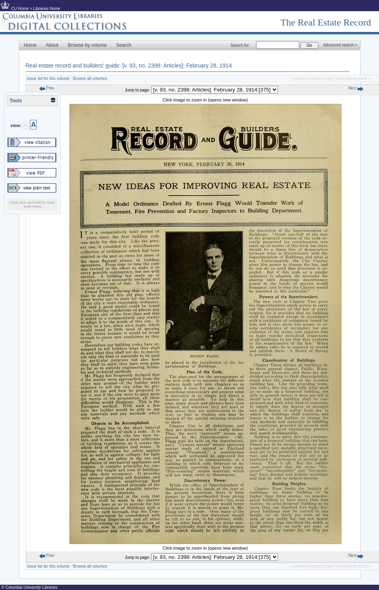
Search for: (240, 45)
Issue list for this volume (48, 78)
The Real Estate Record (325, 22)
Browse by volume (87, 45)
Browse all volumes (90, 78)
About (52, 45)
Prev (46, 88)
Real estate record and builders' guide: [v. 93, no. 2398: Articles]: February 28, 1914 (129, 65)
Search (123, 45)
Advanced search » (340, 45)
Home (30, 45)
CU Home (20, 8)
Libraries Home (46, 8)
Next (355, 88)
